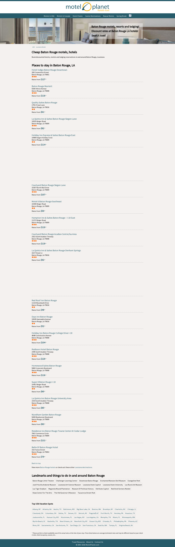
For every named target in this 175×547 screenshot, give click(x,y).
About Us (89, 542)
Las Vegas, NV (79, 517)
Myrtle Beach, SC (39, 521)
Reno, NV (36, 525)
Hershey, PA (118, 513)
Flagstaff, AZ (94, 513)
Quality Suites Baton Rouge (44, 102)
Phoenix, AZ (132, 521)
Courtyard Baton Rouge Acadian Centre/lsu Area (54, 234)
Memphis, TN (106, 517)
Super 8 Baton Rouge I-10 (44, 382)
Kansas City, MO (53, 517)
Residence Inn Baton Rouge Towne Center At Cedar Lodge (59, 431)
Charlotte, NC (120, 509)
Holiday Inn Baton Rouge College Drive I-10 (52, 333)
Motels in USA (49, 16)
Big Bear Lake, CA (83, 509)
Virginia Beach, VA (126, 525)
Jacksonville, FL (39, 517)
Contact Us (99, 542)
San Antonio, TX (62, 525)
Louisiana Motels (41, 47)
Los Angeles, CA (92, 517)
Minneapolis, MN (128, 517)
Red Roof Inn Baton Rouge (44, 300)
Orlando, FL (107, 521)
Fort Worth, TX (106, 513)
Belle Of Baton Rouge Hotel (45, 447)
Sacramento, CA (48, 525)
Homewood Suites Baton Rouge (46, 365)
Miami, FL (116, 517)
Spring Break (121, 16)
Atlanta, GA (47, 509)
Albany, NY (37, 509)
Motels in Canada (63, 16)
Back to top (36, 463)
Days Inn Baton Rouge (42, 316)
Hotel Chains (78, 16)
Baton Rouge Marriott (42, 86)
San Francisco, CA (89, 525)
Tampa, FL (113, 525)
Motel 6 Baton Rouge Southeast (47, 201)
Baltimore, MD (69, 509)
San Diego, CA (75, 525)
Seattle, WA (102, 525)
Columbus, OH (50, 513)
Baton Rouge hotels (47, 467)
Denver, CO (72, 513)
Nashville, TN (52, 521)
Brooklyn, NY (108, 509)
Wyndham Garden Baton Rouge (46, 414)
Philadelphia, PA (120, 521)
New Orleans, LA (66, 521)
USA (33, 47)
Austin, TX (57, 509)
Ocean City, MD (95, 521)
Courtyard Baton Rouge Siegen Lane (49, 185)
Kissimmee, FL (66, 517)
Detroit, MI (83, 513)
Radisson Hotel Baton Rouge (45, 349)
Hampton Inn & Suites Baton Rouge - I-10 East (53, 217)
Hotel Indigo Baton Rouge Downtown (49, 69)
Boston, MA (96, 509)
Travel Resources (78, 542)
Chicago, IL (132, 509)
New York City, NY (80, 521)
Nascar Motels (108, 16)
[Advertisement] (87, 164)
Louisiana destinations (83, 467)
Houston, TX (130, 513)
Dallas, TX (62, 513)
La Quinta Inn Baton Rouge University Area (51, 398)
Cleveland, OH (38, 513)
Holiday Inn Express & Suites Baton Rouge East (53, 135)
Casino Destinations (93, 16)
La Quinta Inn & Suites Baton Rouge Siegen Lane (54, 118)
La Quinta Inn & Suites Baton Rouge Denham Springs (56, 250)
